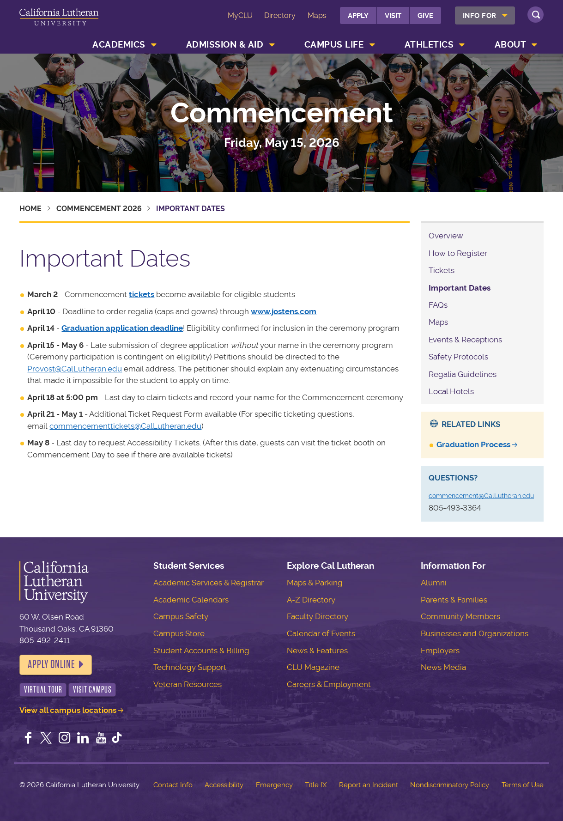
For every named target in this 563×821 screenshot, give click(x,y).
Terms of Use (523, 785)
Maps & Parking (315, 582)
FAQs (438, 305)
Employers (440, 650)
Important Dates (459, 287)
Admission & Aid (225, 44)
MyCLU (240, 15)
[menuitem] (485, 15)
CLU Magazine (313, 667)
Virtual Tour (43, 689)
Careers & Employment (329, 684)
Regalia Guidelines (462, 374)
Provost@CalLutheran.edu (74, 368)
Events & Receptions (465, 339)
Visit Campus (92, 689)
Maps (317, 15)
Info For (479, 16)
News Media (443, 667)
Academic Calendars (191, 599)
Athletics (429, 44)
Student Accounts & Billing (201, 650)
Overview (446, 235)
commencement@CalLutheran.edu (481, 495)
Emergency (274, 785)
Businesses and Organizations (474, 633)
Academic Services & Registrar (208, 582)
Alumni (434, 582)
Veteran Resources (187, 684)
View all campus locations (67, 710)
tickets (141, 294)
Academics (118, 44)
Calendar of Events (321, 633)
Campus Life (334, 44)
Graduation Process (473, 444)
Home (30, 208)
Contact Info (173, 785)
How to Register (458, 253)
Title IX (316, 785)
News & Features (317, 650)
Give (425, 16)
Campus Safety (180, 616)
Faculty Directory (317, 616)
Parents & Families (454, 599)
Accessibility (224, 785)
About (511, 44)
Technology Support (189, 667)
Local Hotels (451, 391)
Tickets (441, 270)
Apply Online (51, 664)
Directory (280, 15)
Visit (393, 16)
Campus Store (179, 633)
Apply (358, 16)
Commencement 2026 (99, 208)
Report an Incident (368, 785)
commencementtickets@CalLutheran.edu (125, 426)
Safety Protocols (458, 356)
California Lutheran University (58, 22)
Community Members (460, 616)
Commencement (281, 113)
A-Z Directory (311, 599)
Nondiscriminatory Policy (449, 785)
